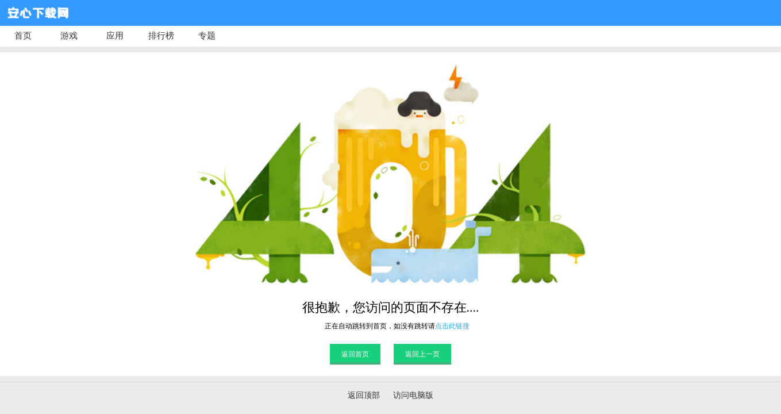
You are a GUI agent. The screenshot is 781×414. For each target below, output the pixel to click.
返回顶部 (364, 395)
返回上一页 (422, 354)
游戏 (69, 35)
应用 (115, 35)
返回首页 (355, 354)
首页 (23, 35)
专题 (207, 35)
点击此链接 (452, 326)
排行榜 (161, 35)
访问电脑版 (413, 395)
